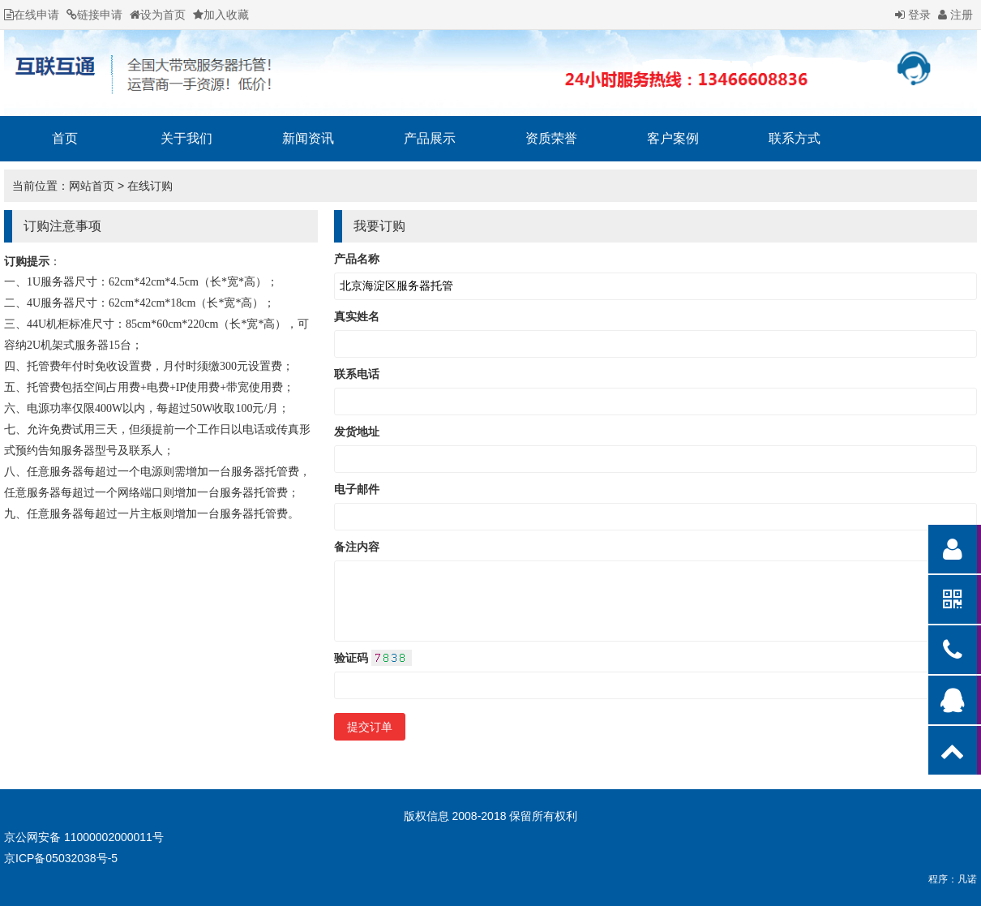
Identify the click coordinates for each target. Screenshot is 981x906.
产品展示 (430, 138)
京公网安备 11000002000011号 (84, 837)
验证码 (373, 657)
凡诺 (967, 879)
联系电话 (356, 373)
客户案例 (673, 138)
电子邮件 (356, 489)
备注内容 (356, 546)
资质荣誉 (551, 138)
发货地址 (356, 431)
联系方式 (794, 138)
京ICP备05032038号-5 (61, 858)
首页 (65, 138)
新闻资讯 (308, 138)
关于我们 (186, 138)
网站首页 (91, 185)
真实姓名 (356, 316)
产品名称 (356, 258)
